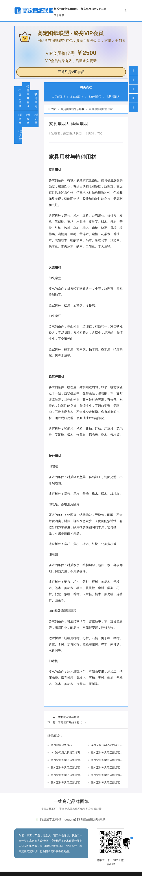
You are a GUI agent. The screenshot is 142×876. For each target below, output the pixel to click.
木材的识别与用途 (68, 717)
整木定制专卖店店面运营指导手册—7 (107, 760)
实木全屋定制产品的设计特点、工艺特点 (107, 745)
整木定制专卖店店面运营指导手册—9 (107, 753)
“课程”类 (28, 118)
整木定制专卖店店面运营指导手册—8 (67, 760)
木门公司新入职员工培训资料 (67, 753)
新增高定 (36, 100)
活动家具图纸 (28, 96)
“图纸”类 (20, 118)
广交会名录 (20, 98)
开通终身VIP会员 (71, 72)
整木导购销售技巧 (61, 745)
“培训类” (20, 135)
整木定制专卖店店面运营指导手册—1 (107, 782)
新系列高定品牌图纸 (65, 9)
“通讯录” (36, 118)
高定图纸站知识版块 (73, 109)
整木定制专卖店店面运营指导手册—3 (107, 775)
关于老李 (59, 15)
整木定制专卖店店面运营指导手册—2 (67, 782)
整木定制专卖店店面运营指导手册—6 (67, 767)
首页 (54, 109)
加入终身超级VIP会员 (93, 9)
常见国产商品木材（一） (72, 722)
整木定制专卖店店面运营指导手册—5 (107, 767)
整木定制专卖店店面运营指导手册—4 (67, 775)
